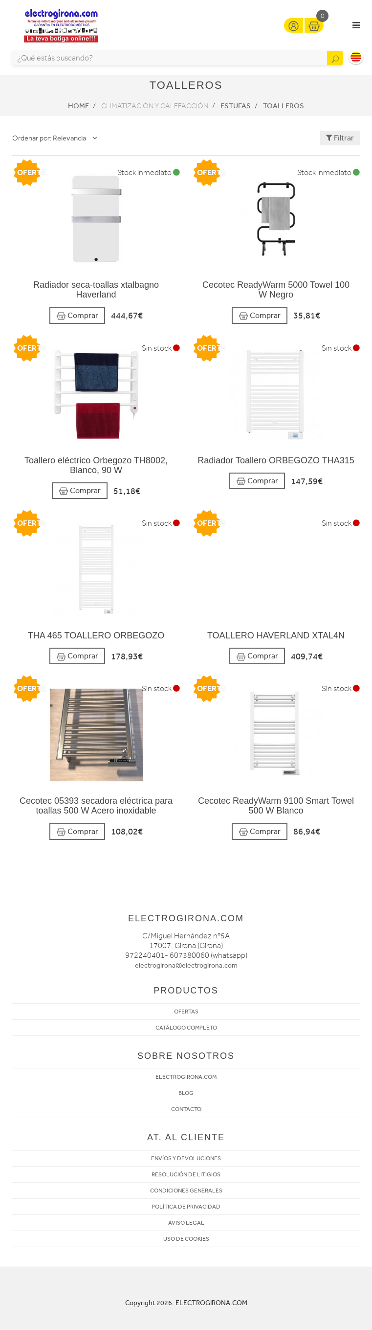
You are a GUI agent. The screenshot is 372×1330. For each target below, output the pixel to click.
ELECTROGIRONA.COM (186, 1076)
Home (78, 105)
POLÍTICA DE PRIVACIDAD (186, 1206)
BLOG (186, 1093)
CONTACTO (186, 1109)
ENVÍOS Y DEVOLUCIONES (186, 1158)
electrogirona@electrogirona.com (186, 965)
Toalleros (283, 105)
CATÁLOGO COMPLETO (186, 1027)
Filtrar (340, 137)
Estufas (235, 105)
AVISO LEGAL (186, 1222)
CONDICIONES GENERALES (186, 1190)
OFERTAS (186, 1011)
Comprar (77, 316)
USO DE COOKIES (186, 1238)
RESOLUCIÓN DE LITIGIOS (186, 1174)
